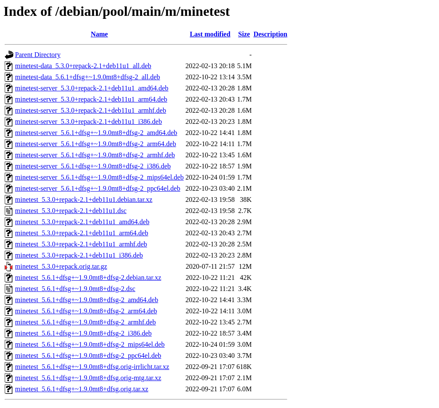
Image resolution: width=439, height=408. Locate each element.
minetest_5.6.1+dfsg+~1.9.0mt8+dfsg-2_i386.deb (83, 333)
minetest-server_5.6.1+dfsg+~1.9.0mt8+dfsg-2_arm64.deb (95, 143)
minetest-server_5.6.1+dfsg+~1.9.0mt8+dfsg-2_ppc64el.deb (97, 188)
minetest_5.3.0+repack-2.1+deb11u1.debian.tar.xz (83, 199)
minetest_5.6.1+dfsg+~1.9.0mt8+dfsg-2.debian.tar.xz (88, 277)
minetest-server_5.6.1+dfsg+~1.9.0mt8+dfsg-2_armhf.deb (95, 155)
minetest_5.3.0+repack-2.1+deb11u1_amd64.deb (82, 221)
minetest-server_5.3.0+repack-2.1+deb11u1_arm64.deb (91, 99)
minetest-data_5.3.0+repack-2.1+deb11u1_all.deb (83, 65)
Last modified (210, 34)
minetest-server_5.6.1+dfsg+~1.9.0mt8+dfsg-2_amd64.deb (96, 132)
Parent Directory (37, 54)
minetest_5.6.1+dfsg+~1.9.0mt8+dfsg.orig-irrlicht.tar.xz (92, 366)
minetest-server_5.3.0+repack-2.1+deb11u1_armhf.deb (90, 110)
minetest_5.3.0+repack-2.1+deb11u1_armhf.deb (81, 244)
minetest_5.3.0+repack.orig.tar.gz (61, 266)
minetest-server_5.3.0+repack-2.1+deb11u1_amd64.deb (91, 88)
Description (270, 34)
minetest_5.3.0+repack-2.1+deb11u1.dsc (70, 210)
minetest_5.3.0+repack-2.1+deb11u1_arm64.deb (81, 233)
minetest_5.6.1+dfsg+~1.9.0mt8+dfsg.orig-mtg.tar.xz (88, 377)
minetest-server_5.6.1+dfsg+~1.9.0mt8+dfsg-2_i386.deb (93, 166)
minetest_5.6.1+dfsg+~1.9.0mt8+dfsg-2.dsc (75, 288)
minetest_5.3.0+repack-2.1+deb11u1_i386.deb (79, 255)
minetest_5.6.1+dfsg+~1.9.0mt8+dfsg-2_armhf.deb (85, 322)
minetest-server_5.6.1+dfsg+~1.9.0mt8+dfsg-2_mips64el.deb (99, 177)
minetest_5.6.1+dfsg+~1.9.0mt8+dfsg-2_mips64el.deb (90, 344)
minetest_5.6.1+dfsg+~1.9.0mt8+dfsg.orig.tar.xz (81, 389)
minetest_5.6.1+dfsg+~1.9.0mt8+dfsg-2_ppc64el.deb (88, 355)
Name (99, 34)
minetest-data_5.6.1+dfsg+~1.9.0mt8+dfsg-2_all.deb (87, 77)
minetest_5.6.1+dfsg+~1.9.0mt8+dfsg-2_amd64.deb (86, 299)
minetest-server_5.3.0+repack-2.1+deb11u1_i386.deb (88, 121)
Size (244, 34)
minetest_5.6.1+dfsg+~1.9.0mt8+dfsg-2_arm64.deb (86, 311)
